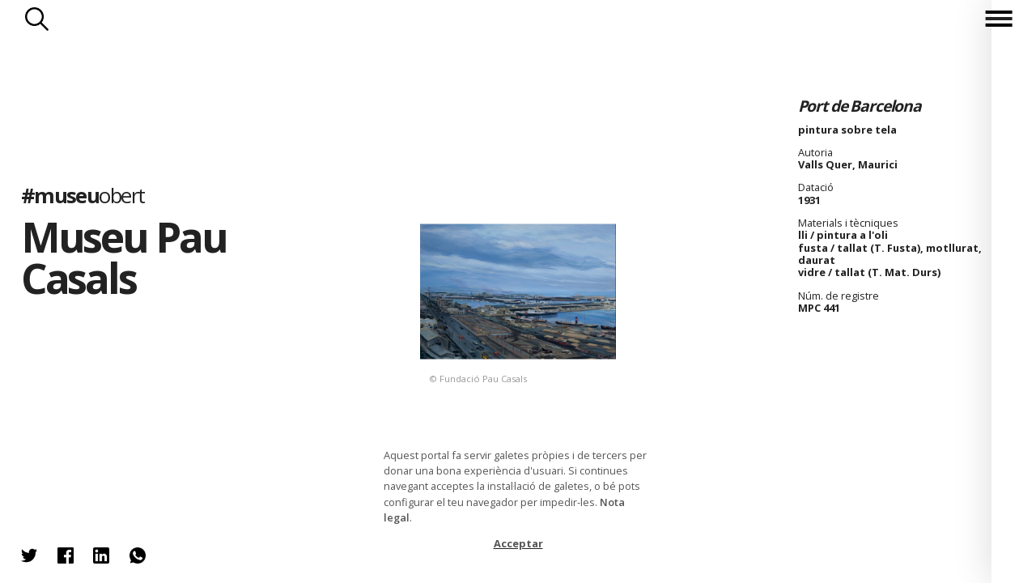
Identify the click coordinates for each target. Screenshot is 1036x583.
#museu (83, 195)
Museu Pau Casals (124, 257)
